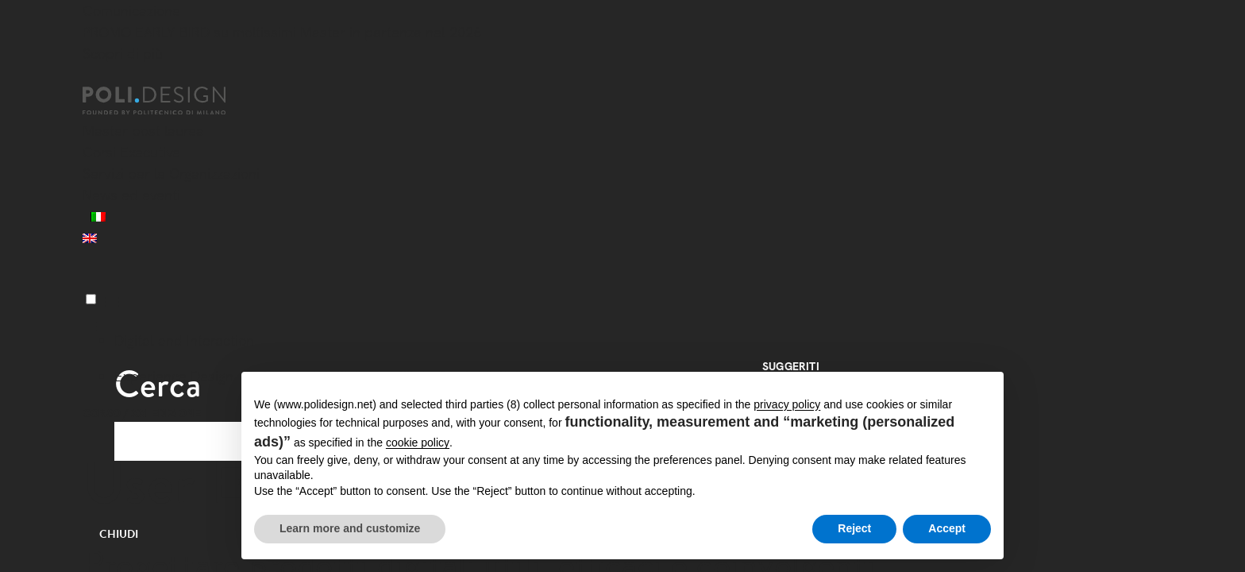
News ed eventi (131, 195)
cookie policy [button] (417, 442)
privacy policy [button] (787, 404)
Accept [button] (947, 528)
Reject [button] (854, 528)
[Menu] (91, 299)
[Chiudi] (92, 77)
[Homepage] (168, 101)
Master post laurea (143, 131)
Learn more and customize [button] (349, 528)
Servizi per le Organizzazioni (171, 173)
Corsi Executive (131, 152)
